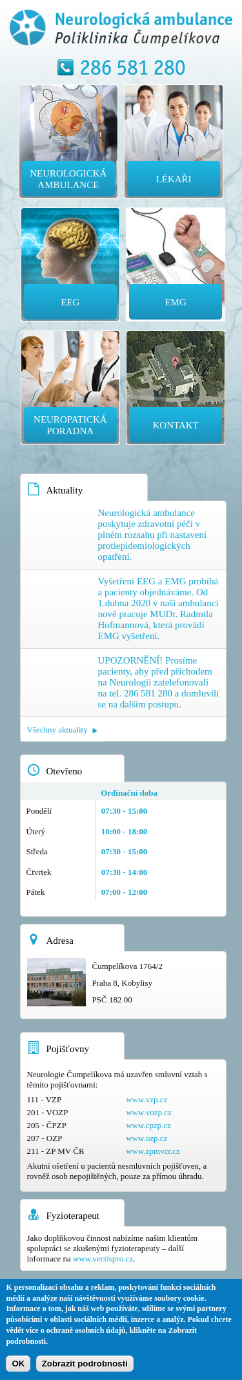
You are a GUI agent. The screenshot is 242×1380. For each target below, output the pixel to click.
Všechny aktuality (57, 729)
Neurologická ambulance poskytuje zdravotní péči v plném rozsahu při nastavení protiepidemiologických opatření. (152, 535)
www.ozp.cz (146, 1138)
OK (18, 1363)
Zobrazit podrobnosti (85, 1363)
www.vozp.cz (149, 1112)
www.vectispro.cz (103, 1258)
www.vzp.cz (146, 1099)
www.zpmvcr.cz (153, 1151)
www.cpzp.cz (148, 1125)
